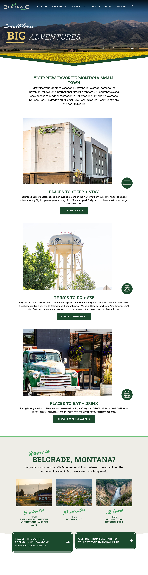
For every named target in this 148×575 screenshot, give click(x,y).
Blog (108, 6)
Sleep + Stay (79, 6)
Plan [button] (95, 6)
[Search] (133, 6)
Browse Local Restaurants (74, 419)
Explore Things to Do (74, 316)
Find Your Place (74, 211)
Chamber (121, 6)
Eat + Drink (59, 6)
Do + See (42, 6)
